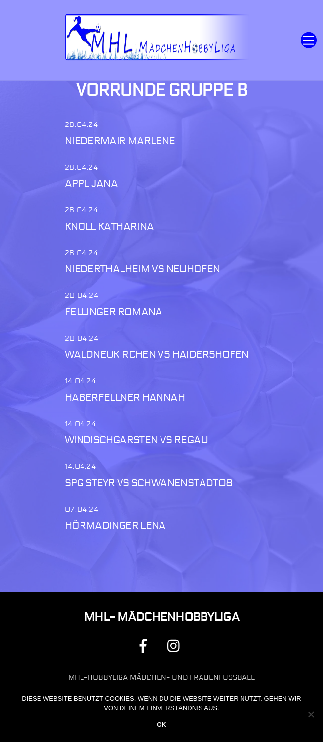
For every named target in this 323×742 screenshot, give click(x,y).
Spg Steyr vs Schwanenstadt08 (149, 483)
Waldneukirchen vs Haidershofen (156, 354)
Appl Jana (91, 183)
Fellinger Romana (113, 312)
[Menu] (309, 40)
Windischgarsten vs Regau (136, 440)
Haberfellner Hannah (125, 397)
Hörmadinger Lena (115, 525)
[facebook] (145, 645)
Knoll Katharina (109, 226)
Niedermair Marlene (120, 141)
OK (161, 724)
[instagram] (176, 645)
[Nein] (311, 714)
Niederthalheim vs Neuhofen (142, 269)
